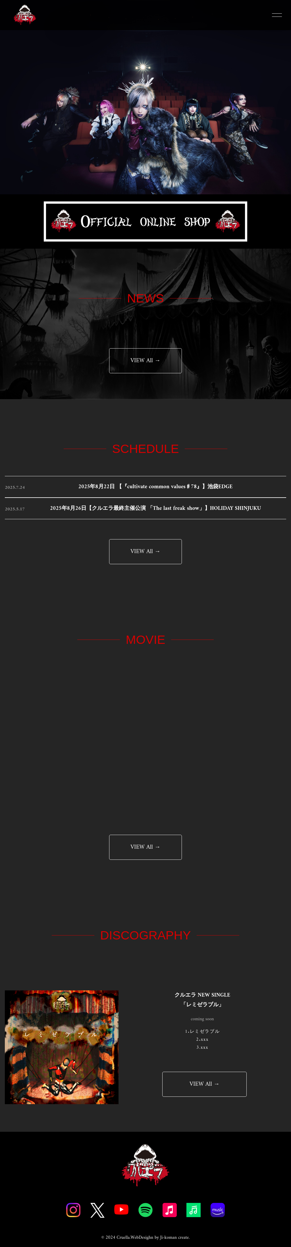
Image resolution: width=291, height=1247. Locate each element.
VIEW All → (145, 361)
